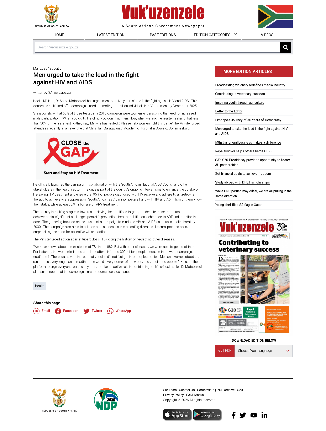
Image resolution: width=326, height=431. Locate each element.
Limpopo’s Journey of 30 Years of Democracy (248, 120)
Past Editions (163, 35)
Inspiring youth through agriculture (239, 103)
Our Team (170, 390)
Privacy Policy (173, 395)
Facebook (66, 311)
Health (39, 286)
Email (41, 311)
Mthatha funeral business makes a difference (248, 142)
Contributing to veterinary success (240, 94)
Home (59, 35)
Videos (267, 35)
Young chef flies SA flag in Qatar (238, 205)
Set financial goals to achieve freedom (243, 174)
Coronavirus (205, 390)
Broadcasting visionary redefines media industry (250, 85)
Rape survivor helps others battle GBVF (243, 151)
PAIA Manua (195, 395)
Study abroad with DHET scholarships (242, 182)
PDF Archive (226, 390)
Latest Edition (111, 35)
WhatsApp (119, 311)
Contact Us (187, 390)
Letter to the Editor (228, 111)
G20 (240, 390)
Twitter (92, 311)
